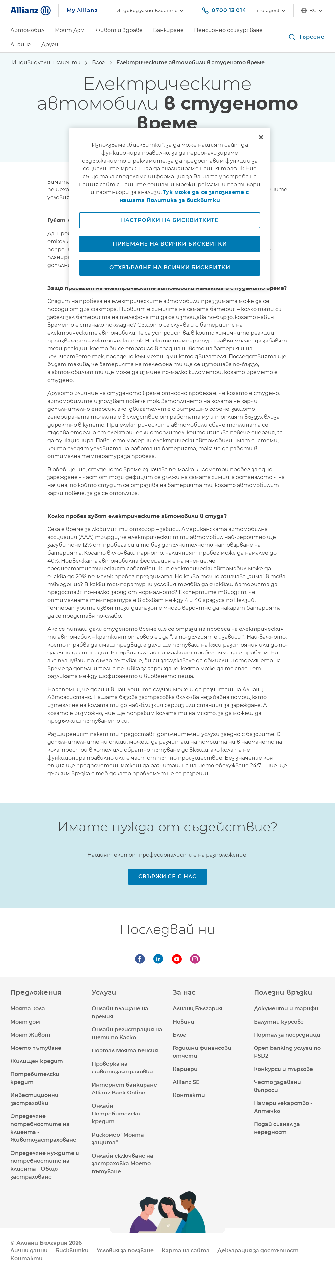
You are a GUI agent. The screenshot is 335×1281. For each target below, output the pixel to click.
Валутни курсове (279, 1022)
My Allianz (82, 10)
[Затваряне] (261, 137)
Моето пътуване (36, 1048)
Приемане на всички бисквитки (170, 244)
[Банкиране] (168, 30)
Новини (183, 1022)
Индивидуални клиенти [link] (151, 10)
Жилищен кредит (37, 1061)
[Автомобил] (27, 30)
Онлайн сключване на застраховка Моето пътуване (122, 1164)
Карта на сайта (186, 1251)
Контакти (189, 1095)
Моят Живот (30, 1035)
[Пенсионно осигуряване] (228, 30)
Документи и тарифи (286, 1008)
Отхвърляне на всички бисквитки (169, 267)
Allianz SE (186, 1082)
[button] (306, 37)
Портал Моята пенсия (125, 1051)
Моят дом (25, 1022)
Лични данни (29, 1251)
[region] (169, 208)
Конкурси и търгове (283, 1069)
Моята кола (28, 1008)
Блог (179, 1035)
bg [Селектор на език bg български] (313, 10)
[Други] (49, 45)
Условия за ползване (125, 1251)
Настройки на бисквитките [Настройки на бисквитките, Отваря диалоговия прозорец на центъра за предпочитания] (170, 220)
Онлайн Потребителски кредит (116, 1114)
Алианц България (197, 1008)
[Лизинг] (21, 45)
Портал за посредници (287, 1035)
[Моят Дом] (70, 30)
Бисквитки (72, 1251)
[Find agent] (269, 10)
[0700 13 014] (223, 10)
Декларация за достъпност (258, 1251)
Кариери (185, 1069)
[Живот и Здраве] (119, 30)
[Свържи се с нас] (167, 877)
